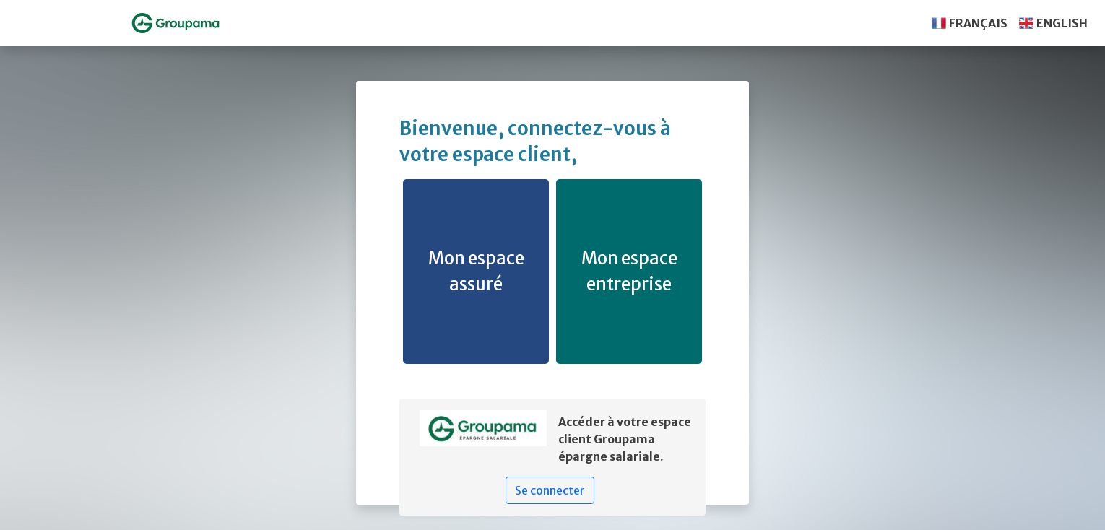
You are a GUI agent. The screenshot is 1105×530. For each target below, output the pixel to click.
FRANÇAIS (978, 23)
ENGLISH (1062, 23)
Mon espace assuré (476, 271)
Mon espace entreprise (629, 271)
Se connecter (550, 490)
